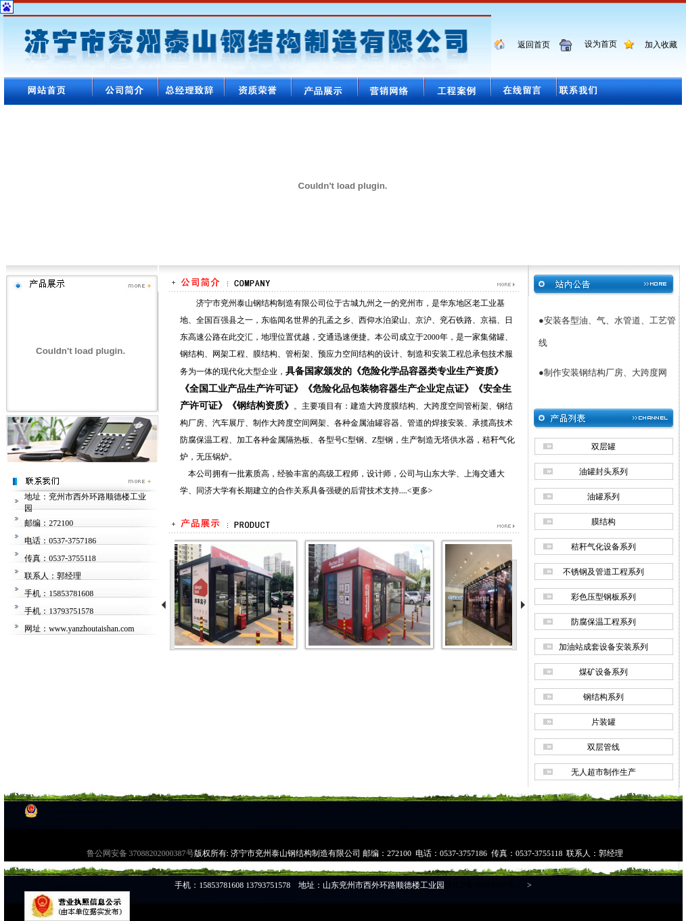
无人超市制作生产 (603, 772)
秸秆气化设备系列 (603, 547)
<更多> (420, 490)
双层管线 (603, 747)
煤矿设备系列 (603, 672)
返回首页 (528, 44)
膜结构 (603, 521)
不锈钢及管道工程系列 (603, 572)
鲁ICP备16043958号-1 (482, 885)
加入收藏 (657, 44)
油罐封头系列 (603, 471)
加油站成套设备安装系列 (603, 647)
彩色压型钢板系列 (603, 597)
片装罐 (603, 722)
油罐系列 (603, 496)
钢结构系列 (603, 697)
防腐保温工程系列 (603, 622)
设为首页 (595, 44)
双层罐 (603, 446)
